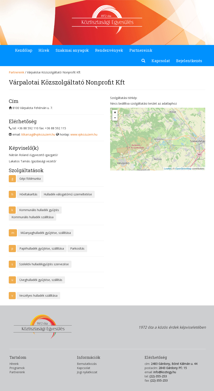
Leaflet (167, 168)
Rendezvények (109, 50)
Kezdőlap (23, 50)
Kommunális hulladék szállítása (32, 217)
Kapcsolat (161, 60)
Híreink (14, 364)
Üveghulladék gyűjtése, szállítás (40, 280)
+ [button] (115, 112)
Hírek (43, 50)
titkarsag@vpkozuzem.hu (38, 134)
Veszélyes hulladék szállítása (38, 295)
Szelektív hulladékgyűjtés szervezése (44, 264)
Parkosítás (77, 248)
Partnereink (140, 50)
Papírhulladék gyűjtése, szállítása (41, 248)
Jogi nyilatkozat (87, 372)
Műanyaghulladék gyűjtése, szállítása (45, 233)
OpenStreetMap (183, 168)
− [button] (115, 118)
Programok (17, 368)
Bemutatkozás (87, 364)
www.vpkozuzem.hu (83, 134)
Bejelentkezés (189, 60)
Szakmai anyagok (72, 50)
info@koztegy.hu (164, 372)
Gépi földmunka (30, 179)
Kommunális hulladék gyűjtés (39, 210)
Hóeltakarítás (28, 194)
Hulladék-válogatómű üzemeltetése (68, 194)
